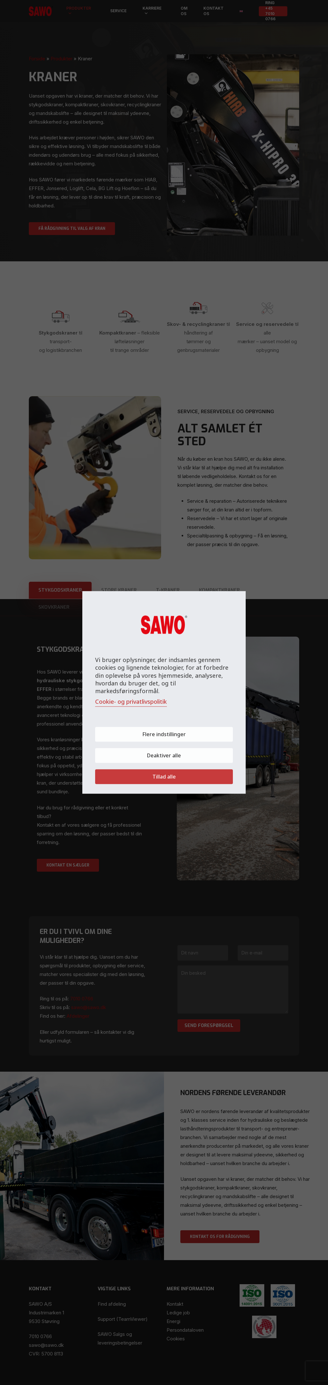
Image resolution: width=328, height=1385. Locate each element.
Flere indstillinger (164, 734)
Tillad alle (164, 776)
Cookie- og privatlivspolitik (131, 702)
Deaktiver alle (164, 755)
